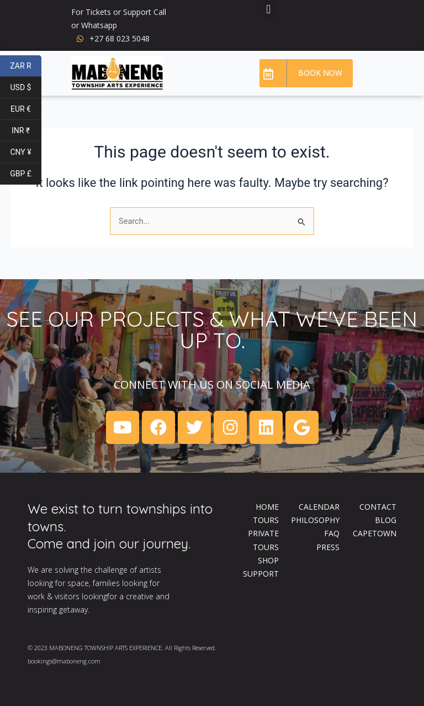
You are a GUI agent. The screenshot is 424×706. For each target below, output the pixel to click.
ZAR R (25, 66)
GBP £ (25, 174)
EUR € (25, 109)
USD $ (25, 87)
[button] (268, 9)
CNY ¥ (25, 152)
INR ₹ (26, 131)
